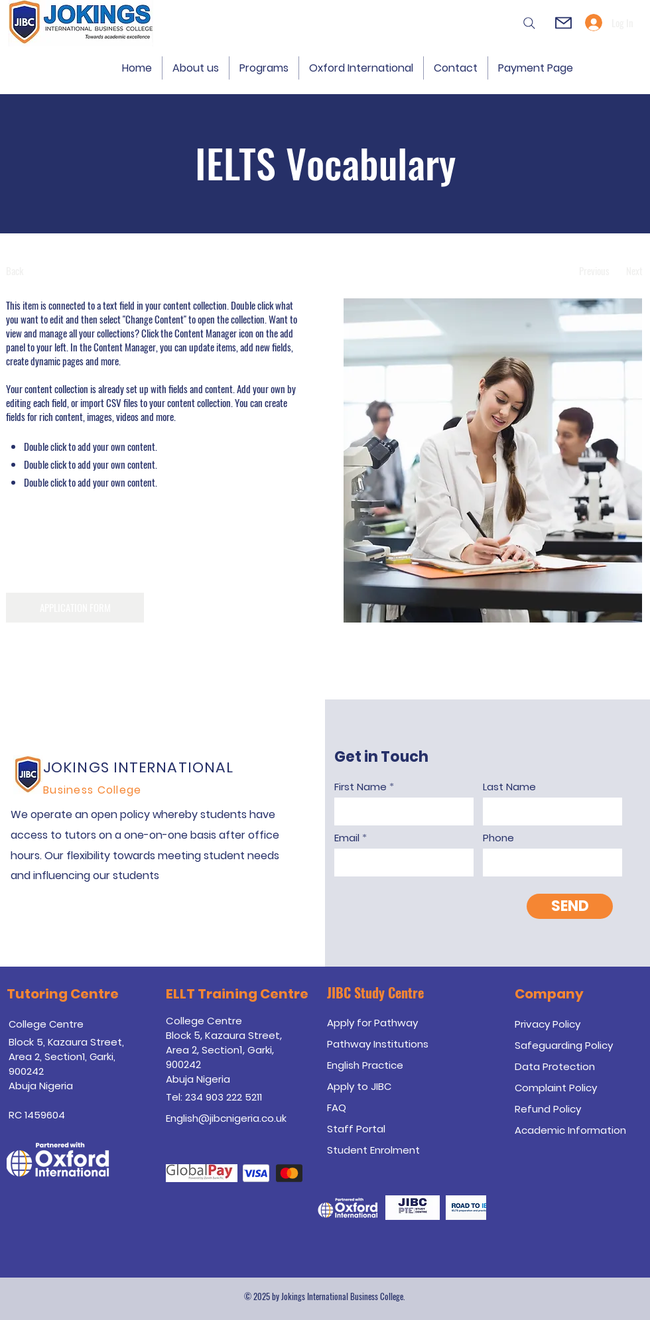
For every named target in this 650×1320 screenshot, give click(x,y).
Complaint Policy (556, 1088)
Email (346, 838)
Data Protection (555, 1066)
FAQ (336, 1107)
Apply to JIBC (359, 1086)
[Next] (634, 271)
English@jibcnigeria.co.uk (226, 1118)
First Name (360, 787)
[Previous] (594, 271)
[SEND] (570, 906)
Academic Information (570, 1130)
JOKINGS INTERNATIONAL (138, 767)
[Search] (527, 22)
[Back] (55, 271)
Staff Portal (356, 1129)
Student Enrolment (373, 1150)
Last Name (509, 787)
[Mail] (563, 22)
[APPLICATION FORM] (75, 608)
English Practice (365, 1065)
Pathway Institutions (377, 1044)
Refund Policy (548, 1109)
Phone (498, 838)
